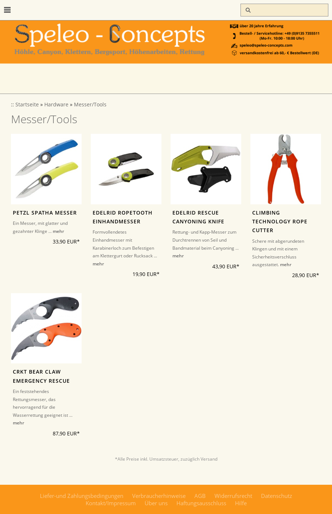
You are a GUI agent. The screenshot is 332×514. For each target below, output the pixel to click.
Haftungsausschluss (201, 503)
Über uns (156, 503)
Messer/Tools (90, 104)
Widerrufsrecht (233, 495)
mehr (58, 231)
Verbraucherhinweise (159, 495)
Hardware (56, 104)
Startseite (27, 104)
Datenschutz (276, 495)
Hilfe (241, 503)
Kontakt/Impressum (111, 503)
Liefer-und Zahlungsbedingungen (81, 495)
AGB (200, 495)
